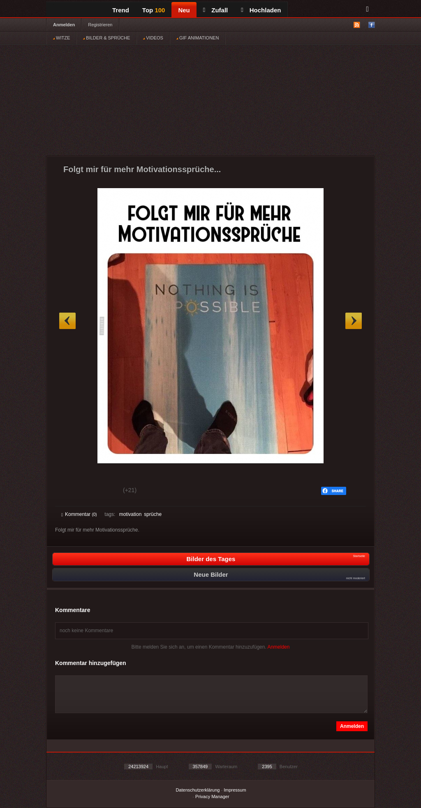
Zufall (215, 10)
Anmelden (64, 24)
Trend (120, 10)
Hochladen (261, 10)
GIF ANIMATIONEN (197, 37)
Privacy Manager (212, 796)
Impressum (235, 789)
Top (153, 10)
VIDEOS (153, 37)
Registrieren (100, 24)
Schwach (101, 491)
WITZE (61, 37)
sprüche (153, 514)
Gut (70, 491)
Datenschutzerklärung (198, 789)
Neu (184, 10)
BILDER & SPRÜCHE (106, 37)
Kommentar (79, 514)
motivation (130, 514)
